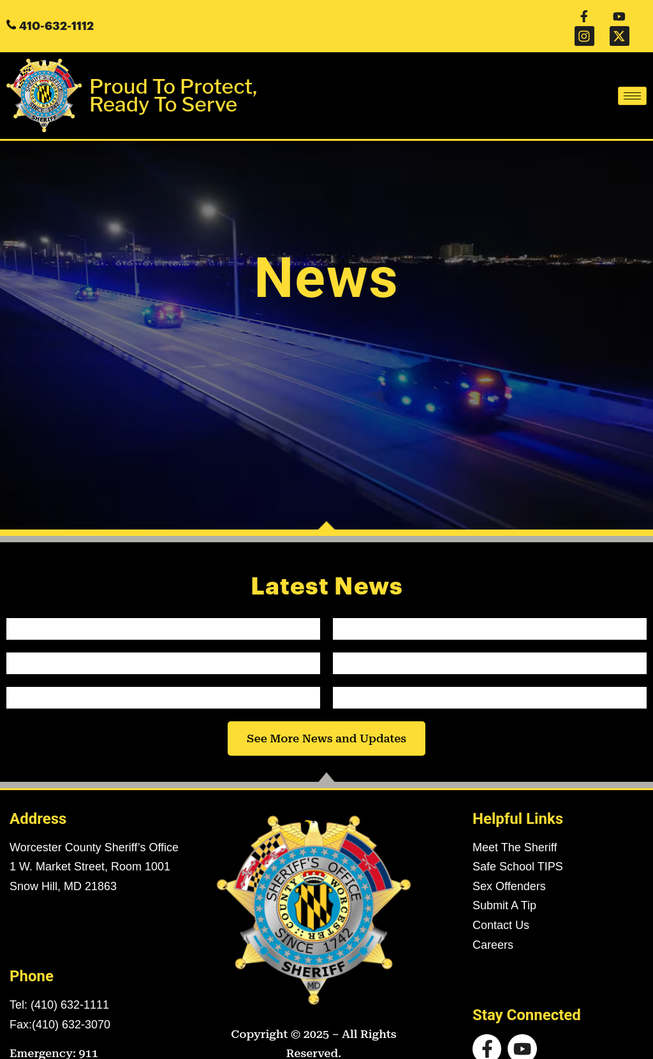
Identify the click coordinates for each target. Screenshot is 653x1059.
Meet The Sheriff (515, 823)
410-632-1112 (56, 14)
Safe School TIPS (518, 843)
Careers (493, 920)
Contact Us (501, 901)
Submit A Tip (504, 881)
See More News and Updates (326, 714)
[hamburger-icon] (632, 72)
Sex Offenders (509, 862)
